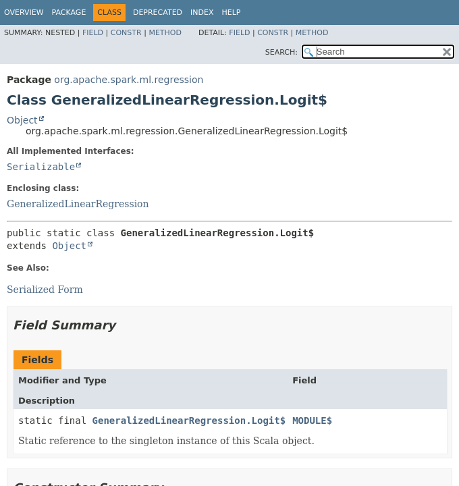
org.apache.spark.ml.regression (128, 79)
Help (231, 12)
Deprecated (157, 12)
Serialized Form (45, 289)
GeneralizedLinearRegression (78, 203)
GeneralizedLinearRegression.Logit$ (189, 420)
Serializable (41, 166)
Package (69, 12)
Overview (24, 12)
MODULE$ (312, 420)
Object (22, 120)
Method (165, 32)
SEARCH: (281, 52)
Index (201, 12)
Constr (126, 32)
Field (92, 32)
